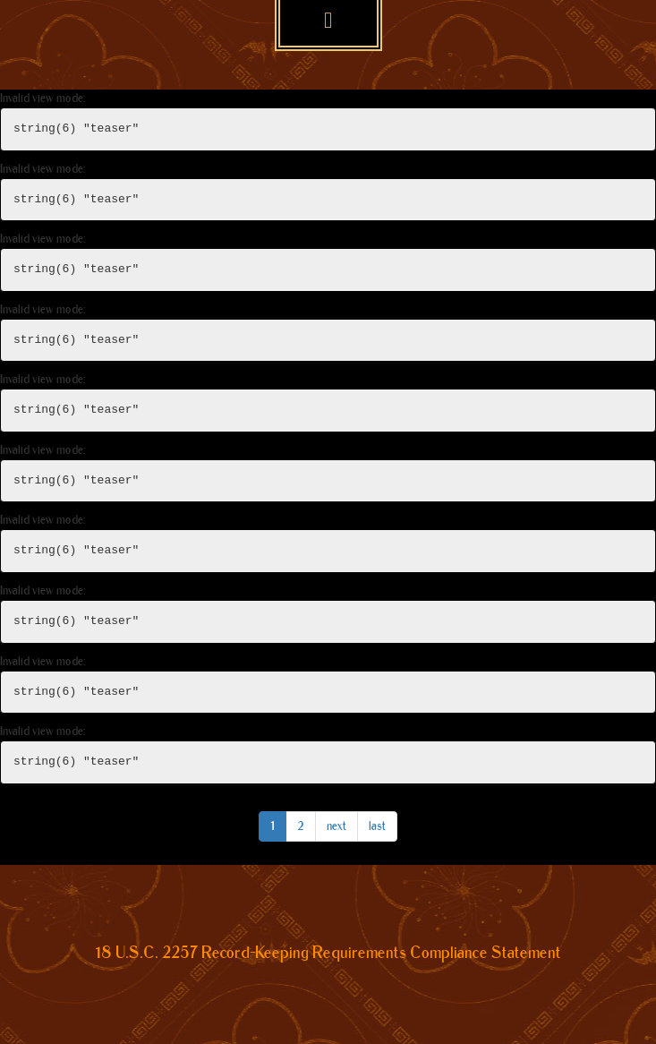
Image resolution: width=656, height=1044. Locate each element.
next (336, 826)
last (377, 826)
